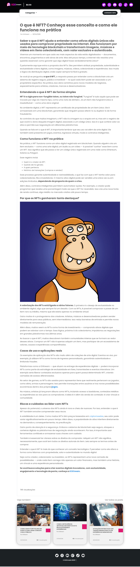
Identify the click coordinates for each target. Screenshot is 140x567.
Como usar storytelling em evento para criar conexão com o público (33, 531)
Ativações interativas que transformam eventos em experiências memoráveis (106, 531)
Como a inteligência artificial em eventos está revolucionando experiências (70, 527)
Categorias (30, 13)
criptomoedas (97, 416)
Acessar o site (110, 13)
